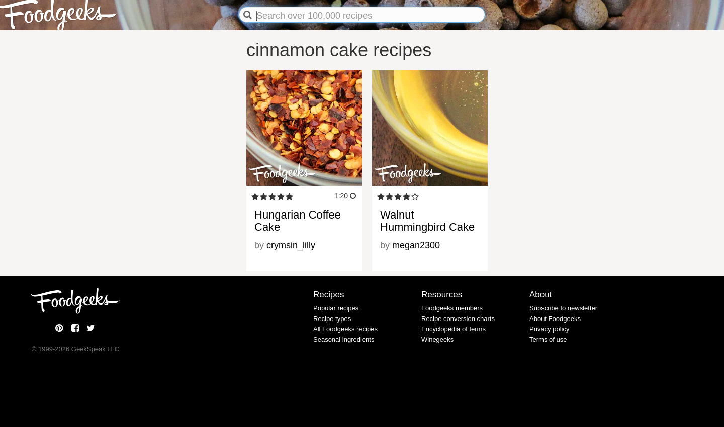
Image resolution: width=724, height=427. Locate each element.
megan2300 (416, 245)
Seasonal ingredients (343, 339)
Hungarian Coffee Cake (297, 220)
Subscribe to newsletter (563, 308)
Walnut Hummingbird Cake (427, 220)
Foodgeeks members (452, 308)
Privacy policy (549, 329)
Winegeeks (437, 339)
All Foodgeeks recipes (345, 329)
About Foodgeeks (555, 319)
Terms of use (548, 339)
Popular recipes (335, 308)
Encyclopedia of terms (453, 329)
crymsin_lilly (290, 245)
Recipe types (332, 319)
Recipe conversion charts (458, 319)
